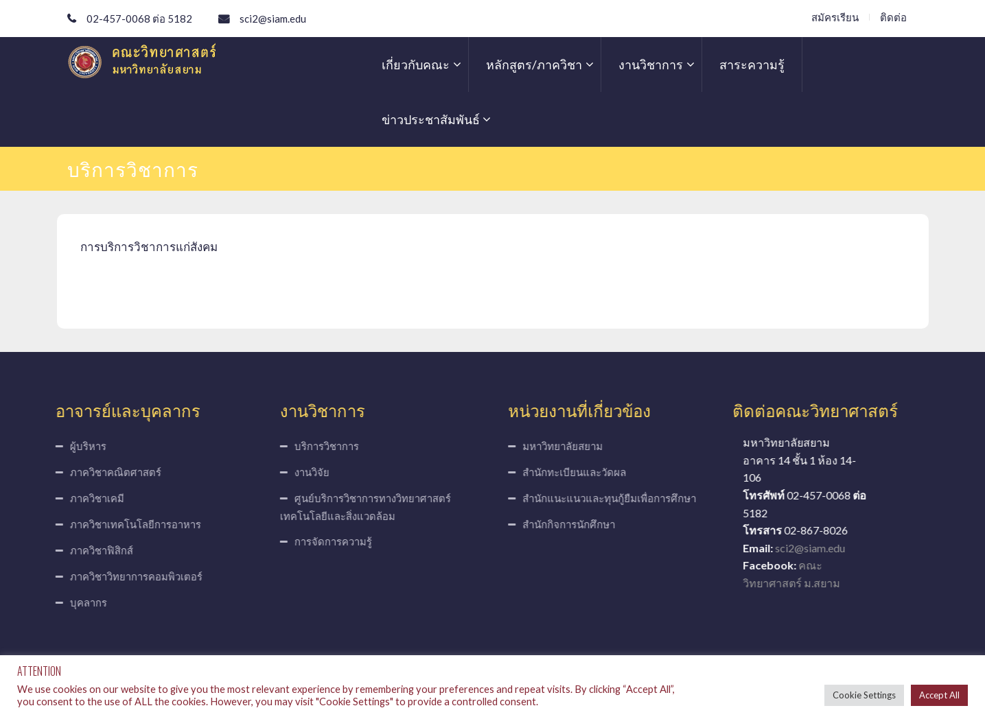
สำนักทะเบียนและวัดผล (584, 472)
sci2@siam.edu (273, 18)
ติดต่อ (894, 17)
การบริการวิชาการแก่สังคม (149, 246)
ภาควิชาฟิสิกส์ (92, 550)
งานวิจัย (302, 472)
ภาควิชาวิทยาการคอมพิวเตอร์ (126, 576)
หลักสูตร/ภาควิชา (534, 64)
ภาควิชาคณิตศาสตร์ (106, 472)
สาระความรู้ (752, 64)
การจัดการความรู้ (323, 541)
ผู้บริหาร (78, 446)
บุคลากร (78, 602)
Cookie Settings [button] (864, 694)
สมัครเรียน (836, 17)
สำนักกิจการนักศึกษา (579, 524)
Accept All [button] (939, 694)
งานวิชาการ (650, 64)
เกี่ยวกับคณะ (416, 64)
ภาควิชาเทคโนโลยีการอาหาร (126, 524)
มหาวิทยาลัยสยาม (573, 446)
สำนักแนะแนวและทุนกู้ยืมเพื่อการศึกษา (619, 498)
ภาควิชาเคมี (87, 498)
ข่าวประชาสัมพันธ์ (431, 119)
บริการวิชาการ (317, 446)
